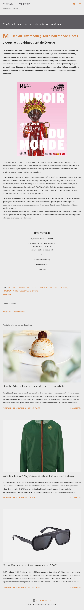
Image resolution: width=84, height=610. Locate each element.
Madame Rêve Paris (17, 4)
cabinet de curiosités (19, 288)
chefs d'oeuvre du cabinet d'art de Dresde (49, 288)
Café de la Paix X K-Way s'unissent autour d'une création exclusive (38, 476)
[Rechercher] (74, 4)
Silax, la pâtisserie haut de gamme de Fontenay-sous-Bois (33, 386)
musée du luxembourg (28, 291)
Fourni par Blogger (42, 600)
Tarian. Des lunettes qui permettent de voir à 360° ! (30, 565)
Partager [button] (7, 294)
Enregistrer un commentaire (14, 311)
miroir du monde (10, 291)
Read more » (75, 408)
